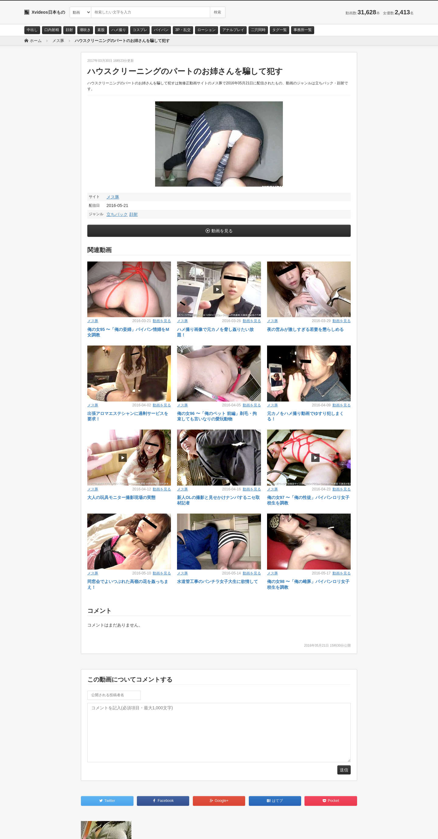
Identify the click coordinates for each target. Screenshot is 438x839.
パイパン (161, 30)
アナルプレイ (233, 30)
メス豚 (112, 197)
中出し (32, 30)
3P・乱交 (183, 30)
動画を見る (222, 230)
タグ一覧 (279, 30)
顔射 (69, 30)
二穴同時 (258, 30)
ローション (206, 30)
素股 (101, 30)
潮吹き (85, 30)
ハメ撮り (118, 30)
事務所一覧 (303, 30)
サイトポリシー (70, 829)
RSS (92, 829)
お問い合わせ (40, 829)
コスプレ (140, 30)
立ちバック (117, 214)
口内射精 (51, 30)
